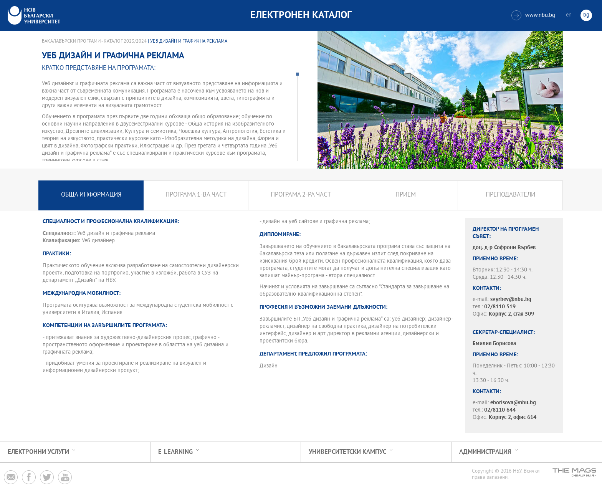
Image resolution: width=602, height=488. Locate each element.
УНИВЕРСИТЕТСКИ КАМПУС (347, 452)
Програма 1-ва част (196, 195)
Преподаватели (510, 195)
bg (586, 15)
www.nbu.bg (533, 15)
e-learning (175, 452)
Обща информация (91, 195)
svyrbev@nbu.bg (510, 299)
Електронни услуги (38, 452)
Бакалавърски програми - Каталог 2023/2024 (94, 41)
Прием (405, 195)
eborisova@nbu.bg (513, 403)
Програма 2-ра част (301, 195)
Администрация (485, 452)
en (569, 15)
